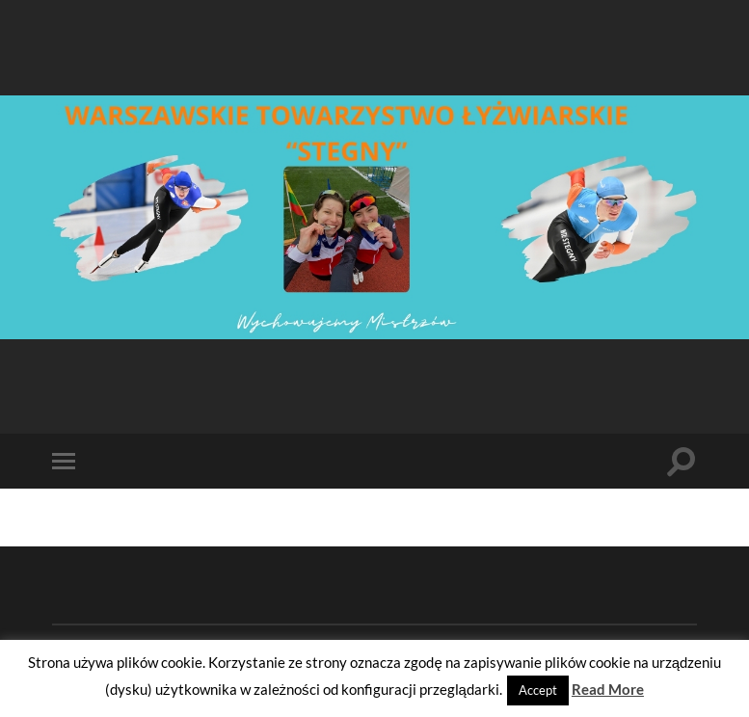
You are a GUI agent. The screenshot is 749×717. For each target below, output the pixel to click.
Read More (608, 689)
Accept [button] (538, 690)
